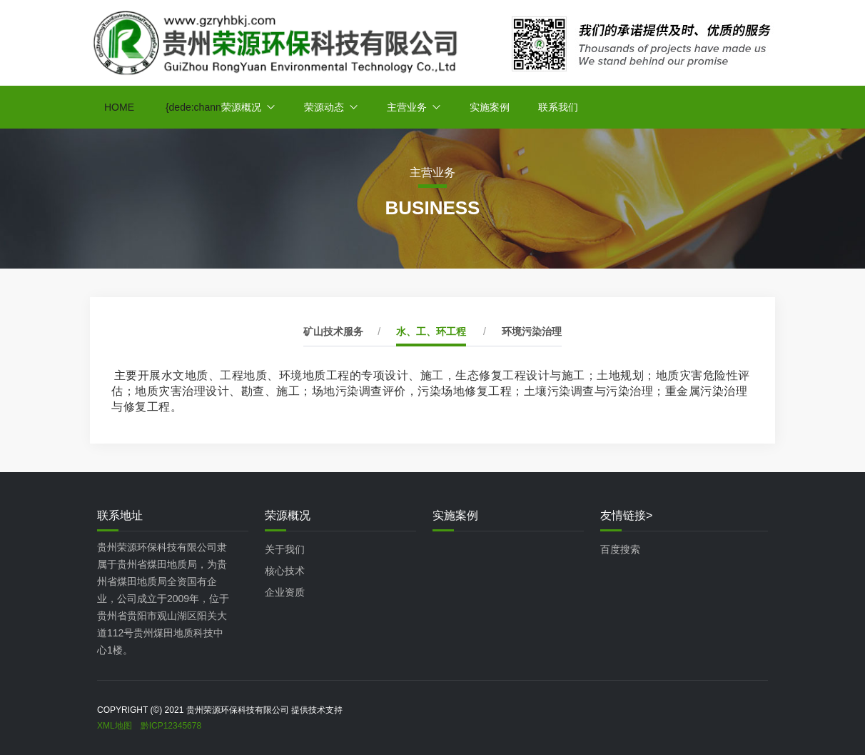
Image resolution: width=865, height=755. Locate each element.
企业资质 (285, 592)
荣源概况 (241, 107)
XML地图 (114, 726)
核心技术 (285, 570)
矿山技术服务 (333, 331)
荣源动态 (324, 107)
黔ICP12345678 (171, 726)
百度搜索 (620, 549)
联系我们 (558, 107)
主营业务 (407, 107)
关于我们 (285, 549)
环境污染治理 (532, 331)
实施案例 (490, 107)
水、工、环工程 (431, 331)
